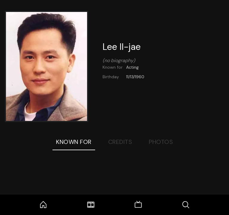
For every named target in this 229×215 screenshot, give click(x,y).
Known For (74, 142)
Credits (120, 142)
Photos (161, 142)
